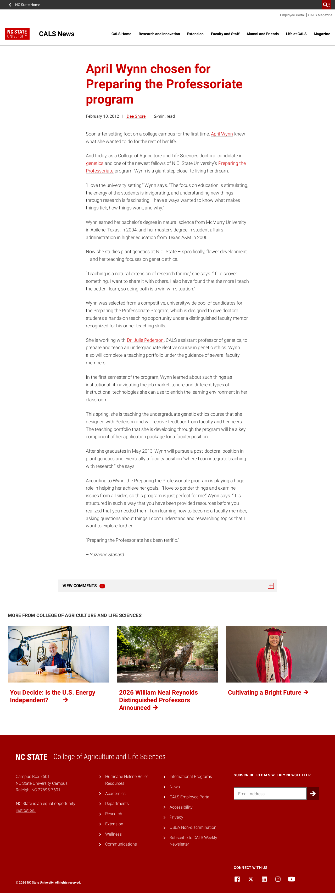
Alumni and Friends (263, 34)
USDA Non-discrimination (193, 827)
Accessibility (181, 807)
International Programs (191, 776)
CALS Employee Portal (190, 796)
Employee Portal (292, 15)
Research (113, 813)
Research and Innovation (159, 34)
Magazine (322, 34)
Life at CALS (296, 34)
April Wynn (222, 134)
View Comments (168, 586)
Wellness (113, 834)
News (175, 786)
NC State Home (27, 5)
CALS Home (121, 34)
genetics (94, 163)
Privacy (176, 817)
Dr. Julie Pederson (145, 340)
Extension (195, 34)
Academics (115, 793)
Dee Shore (136, 116)
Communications (121, 844)
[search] (326, 4)
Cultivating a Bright (268, 692)
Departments (117, 803)
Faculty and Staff (225, 34)
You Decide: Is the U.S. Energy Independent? (52, 696)
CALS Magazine (320, 15)
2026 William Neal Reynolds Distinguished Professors (158, 700)
